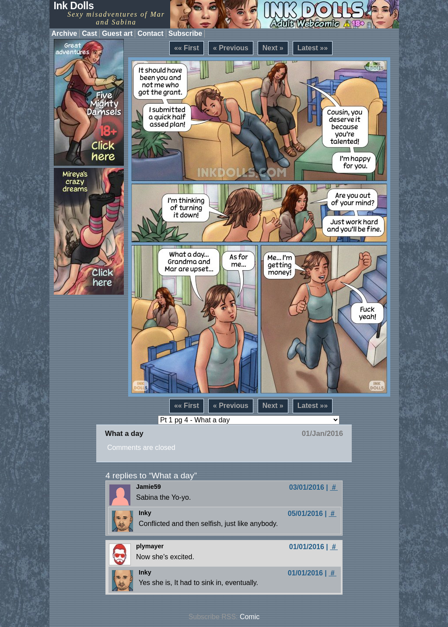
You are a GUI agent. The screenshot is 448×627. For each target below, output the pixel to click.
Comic (249, 616)
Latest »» (313, 48)
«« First (186, 48)
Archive (64, 33)
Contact (150, 33)
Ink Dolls (74, 5)
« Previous (230, 48)
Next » (273, 48)
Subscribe (185, 33)
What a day (124, 433)
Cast (89, 33)
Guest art (117, 33)
